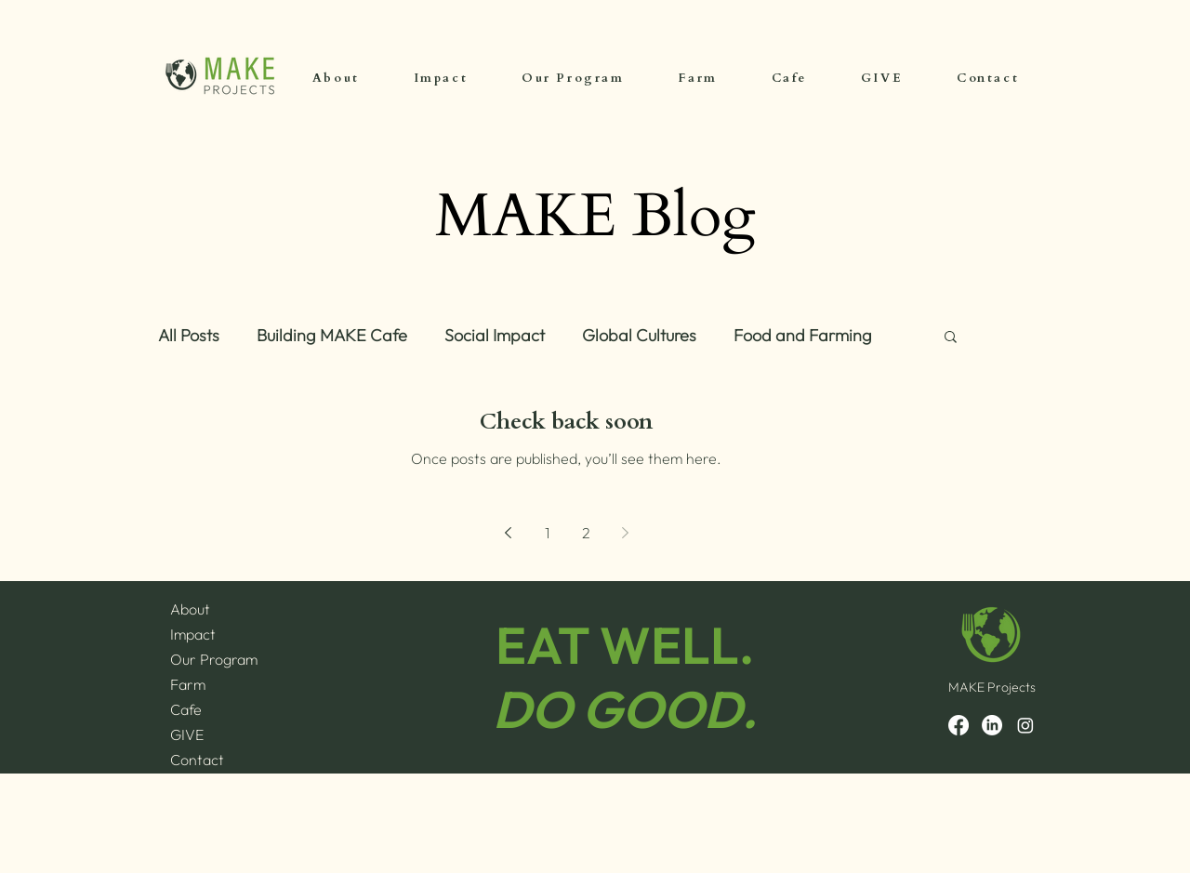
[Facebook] (958, 725)
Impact (193, 634)
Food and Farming (803, 335)
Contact (197, 759)
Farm (187, 684)
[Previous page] (507, 532)
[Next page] (624, 532)
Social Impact (494, 335)
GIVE (187, 734)
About (190, 609)
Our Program (214, 659)
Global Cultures (639, 335)
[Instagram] (1025, 725)
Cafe (186, 709)
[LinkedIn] (992, 725)
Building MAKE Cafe (332, 335)
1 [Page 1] (547, 532)
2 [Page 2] (586, 532)
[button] (950, 338)
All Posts (188, 335)
